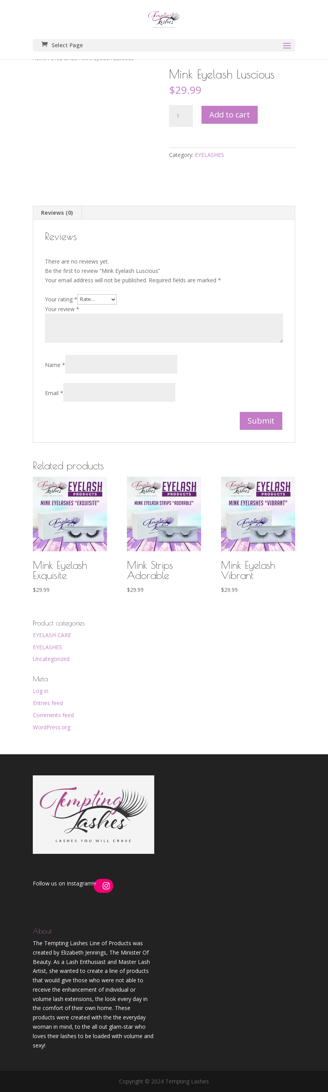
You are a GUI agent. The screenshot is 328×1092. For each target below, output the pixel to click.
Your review (62, 309)
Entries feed (48, 703)
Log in (40, 691)
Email (54, 393)
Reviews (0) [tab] (57, 212)
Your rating (61, 299)
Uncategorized (51, 659)
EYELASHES (209, 155)
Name (55, 365)
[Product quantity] (181, 116)
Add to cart (229, 114)
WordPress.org (51, 727)
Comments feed (53, 715)
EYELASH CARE (52, 635)
